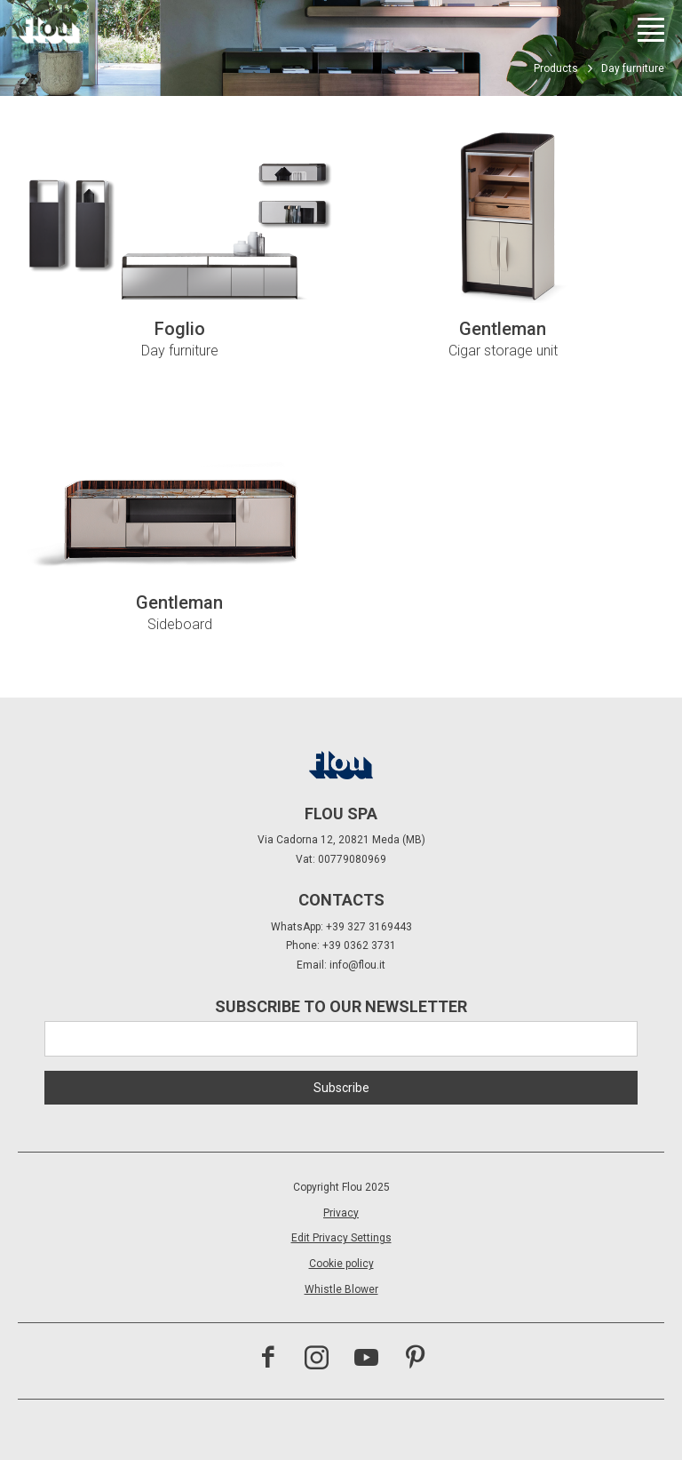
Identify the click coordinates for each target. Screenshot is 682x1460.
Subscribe (341, 1088)
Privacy (341, 1213)
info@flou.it (357, 965)
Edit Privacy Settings (341, 1238)
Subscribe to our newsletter (341, 1006)
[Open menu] (651, 30)
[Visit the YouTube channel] (366, 1359)
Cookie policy (341, 1263)
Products (556, 68)
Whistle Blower (341, 1289)
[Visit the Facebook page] (268, 1359)
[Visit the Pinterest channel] (415, 1359)
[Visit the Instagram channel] (316, 1359)
